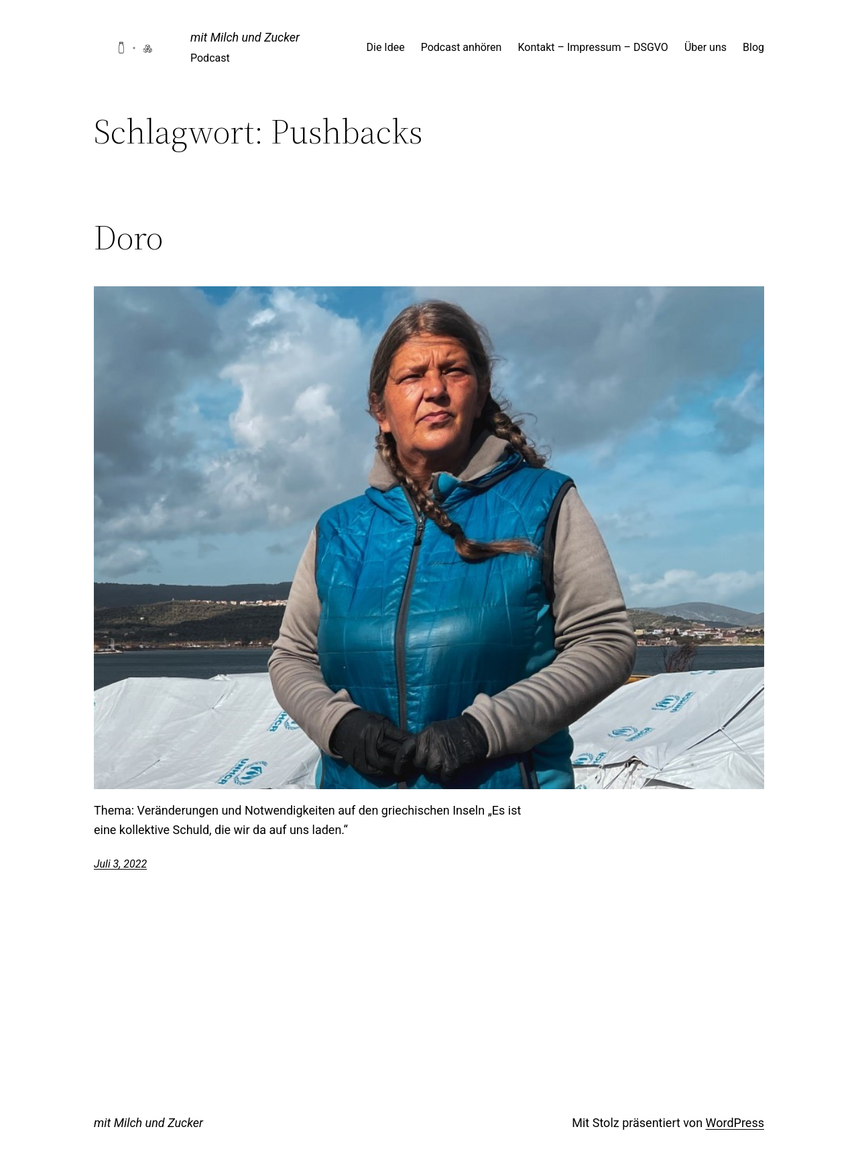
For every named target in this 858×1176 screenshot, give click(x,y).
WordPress (735, 1123)
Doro (128, 237)
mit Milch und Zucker (245, 37)
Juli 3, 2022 (120, 864)
